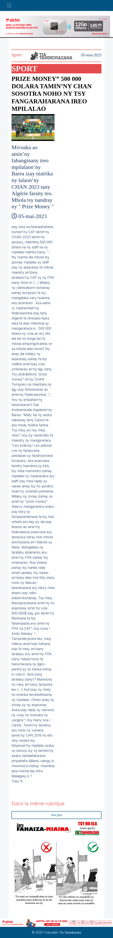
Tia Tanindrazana (70, 932)
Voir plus (56, 815)
